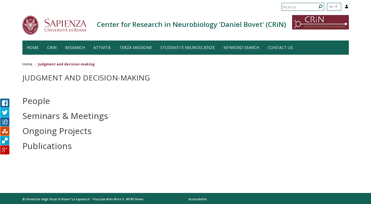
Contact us (280, 47)
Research (75, 47)
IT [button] (333, 6)
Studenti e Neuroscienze (187, 47)
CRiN (51, 47)
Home (27, 64)
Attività (102, 47)
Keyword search (241, 47)
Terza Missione (135, 47)
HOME (33, 47)
